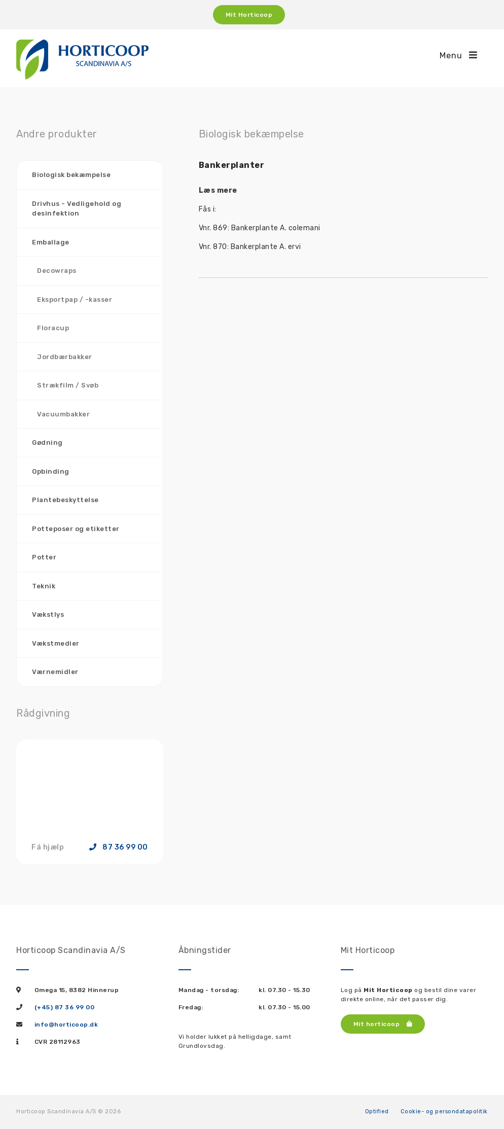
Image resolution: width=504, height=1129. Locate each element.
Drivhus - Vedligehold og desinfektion (76, 209)
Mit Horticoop (249, 14)
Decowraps (57, 270)
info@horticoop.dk (66, 1024)
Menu (459, 55)
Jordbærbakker (64, 357)
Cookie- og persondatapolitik (444, 1111)
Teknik (43, 586)
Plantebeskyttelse (65, 500)
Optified (377, 1111)
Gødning (47, 442)
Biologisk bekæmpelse (71, 175)
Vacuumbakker (63, 414)
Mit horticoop (383, 1024)
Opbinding (50, 471)
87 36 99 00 (118, 847)
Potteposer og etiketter (76, 529)
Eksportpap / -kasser (74, 299)
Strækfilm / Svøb (67, 385)
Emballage (50, 242)
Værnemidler (55, 672)
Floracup (53, 328)
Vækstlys (48, 614)
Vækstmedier (56, 643)
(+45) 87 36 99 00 (64, 1007)
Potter (44, 557)
